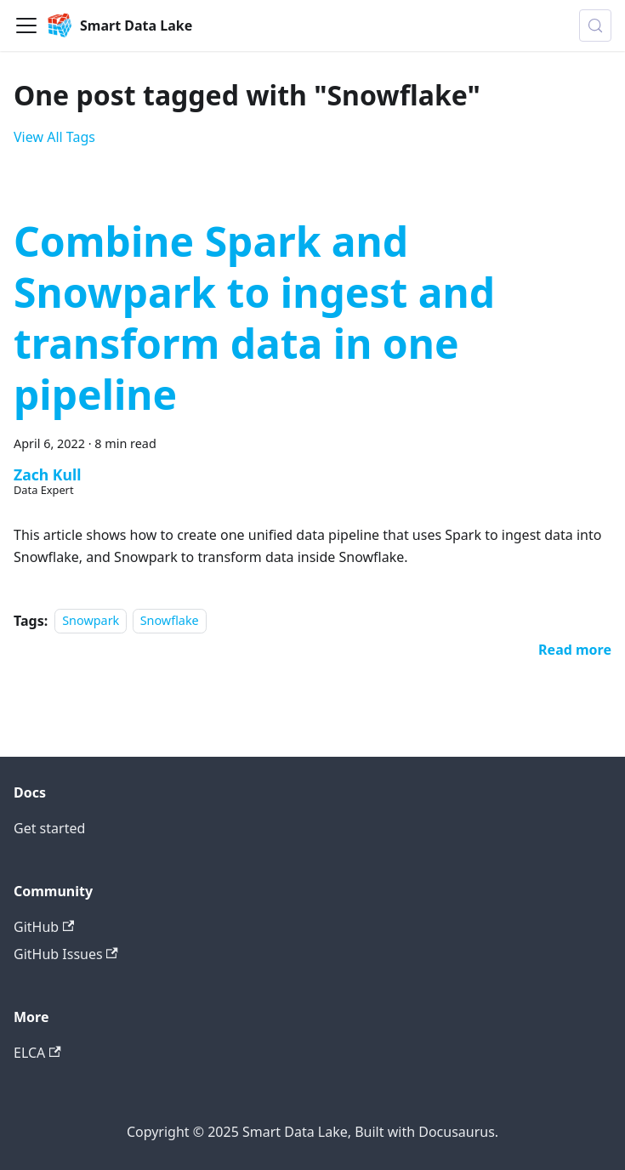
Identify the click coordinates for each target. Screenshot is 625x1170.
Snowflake (169, 621)
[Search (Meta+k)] (595, 25)
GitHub (44, 926)
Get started (49, 828)
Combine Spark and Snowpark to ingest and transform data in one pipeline (254, 317)
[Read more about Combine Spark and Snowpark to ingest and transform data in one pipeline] (574, 649)
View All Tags (54, 137)
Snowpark (90, 621)
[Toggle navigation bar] (26, 25)
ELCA (37, 1052)
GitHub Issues (66, 954)
